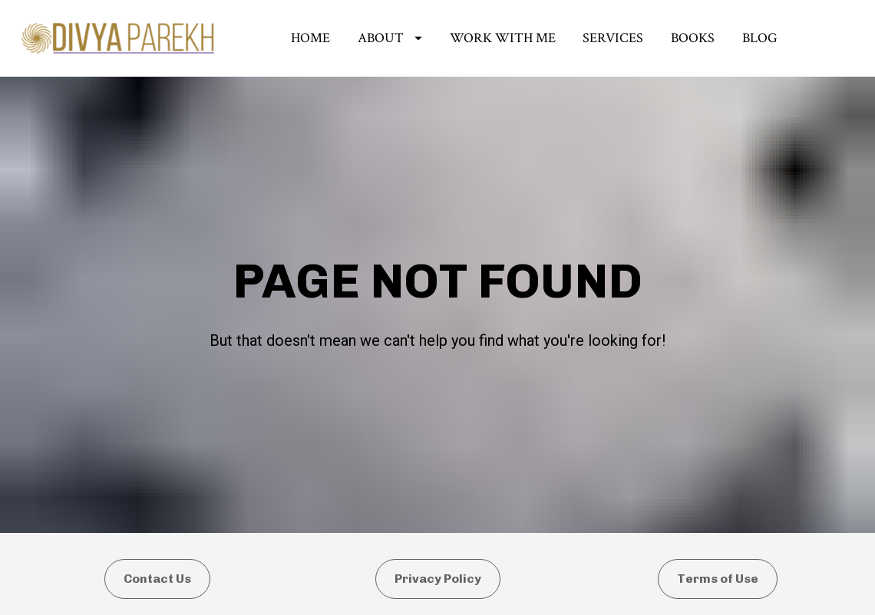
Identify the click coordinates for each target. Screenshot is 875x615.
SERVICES (613, 38)
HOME (310, 38)
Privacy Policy (438, 564)
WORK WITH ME (503, 38)
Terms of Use (717, 564)
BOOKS (693, 38)
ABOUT (390, 38)
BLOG (760, 38)
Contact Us (157, 564)
